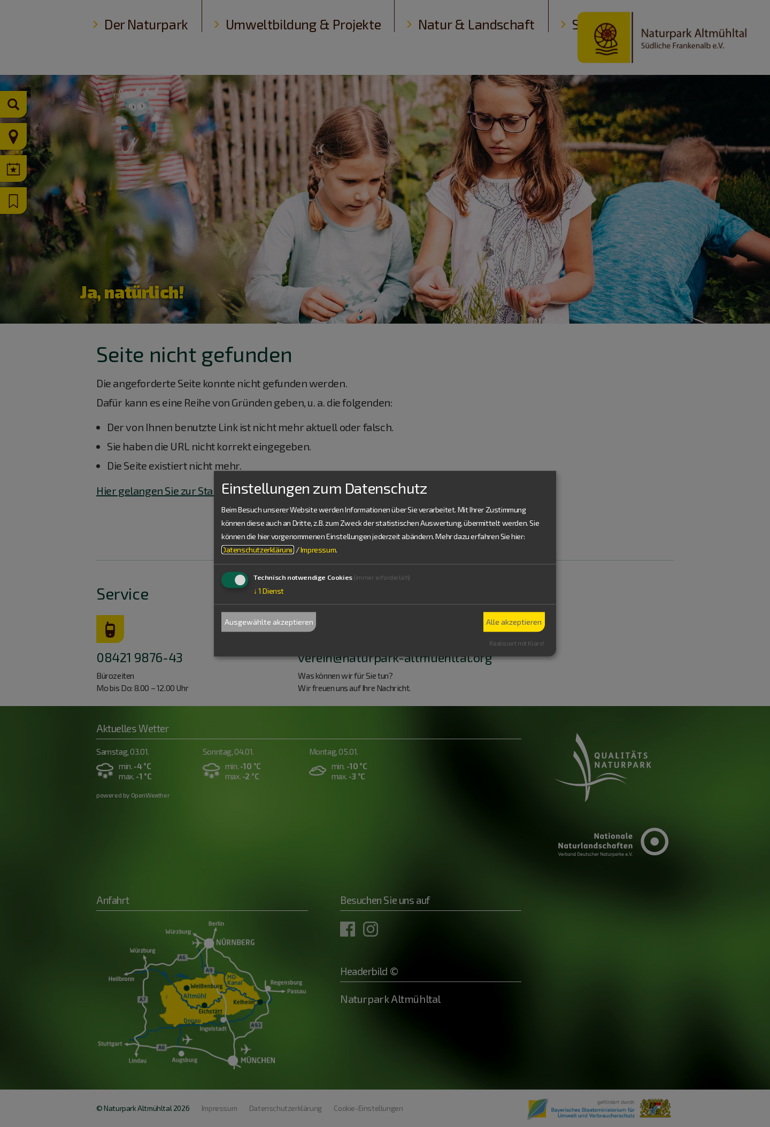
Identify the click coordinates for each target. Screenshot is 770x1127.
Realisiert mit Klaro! (516, 643)
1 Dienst (268, 591)
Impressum (318, 550)
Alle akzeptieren (514, 621)
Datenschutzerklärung (257, 550)
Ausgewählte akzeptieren (269, 621)
